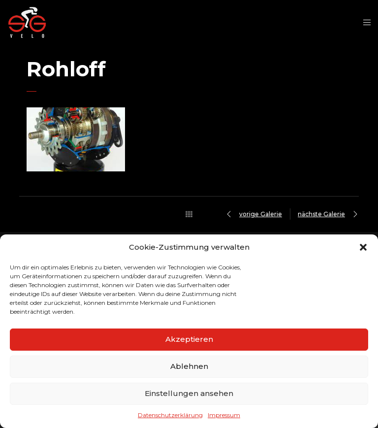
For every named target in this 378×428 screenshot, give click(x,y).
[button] (363, 247)
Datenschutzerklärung (170, 415)
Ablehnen (189, 366)
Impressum (224, 415)
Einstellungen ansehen (189, 393)
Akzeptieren (189, 339)
